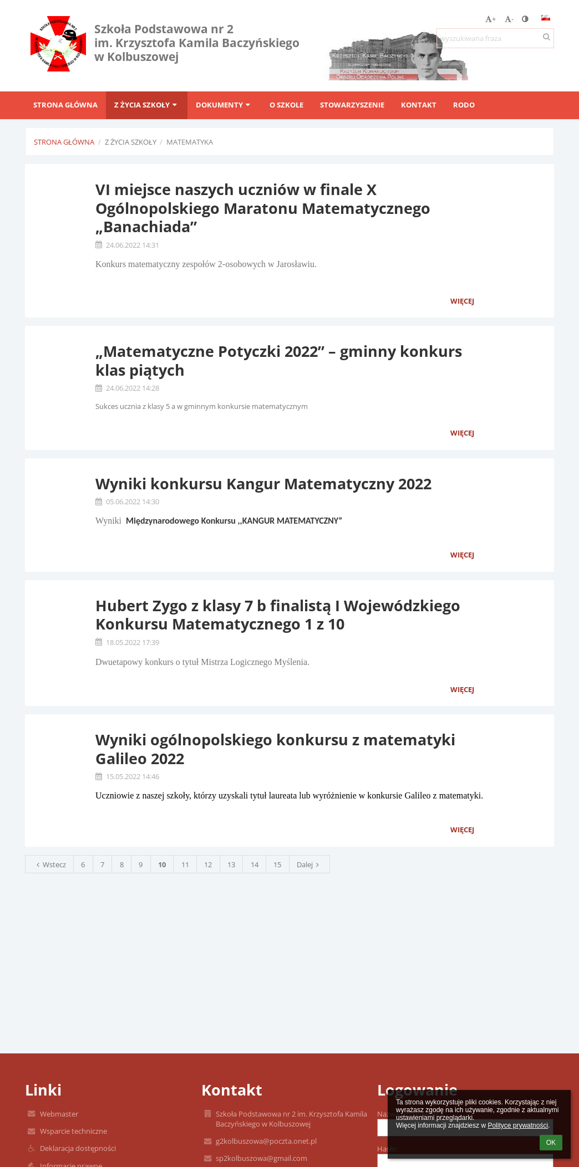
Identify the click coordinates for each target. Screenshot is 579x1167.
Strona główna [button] (65, 105)
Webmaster (59, 1114)
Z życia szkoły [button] (146, 105)
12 (208, 864)
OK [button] (551, 1142)
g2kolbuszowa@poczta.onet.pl (266, 1141)
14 (254, 864)
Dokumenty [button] (224, 105)
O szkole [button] (286, 105)
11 (185, 864)
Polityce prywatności (517, 1125)
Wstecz (49, 864)
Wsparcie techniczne (73, 1131)
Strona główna (64, 142)
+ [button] (490, 19)
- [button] (509, 19)
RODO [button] (464, 105)
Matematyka (189, 142)
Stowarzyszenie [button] (352, 105)
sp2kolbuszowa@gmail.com (261, 1158)
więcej (462, 301)
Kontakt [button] (418, 105)
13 (231, 864)
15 (277, 864)
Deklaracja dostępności (78, 1148)
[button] (545, 17)
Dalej (309, 864)
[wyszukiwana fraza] (495, 38)
